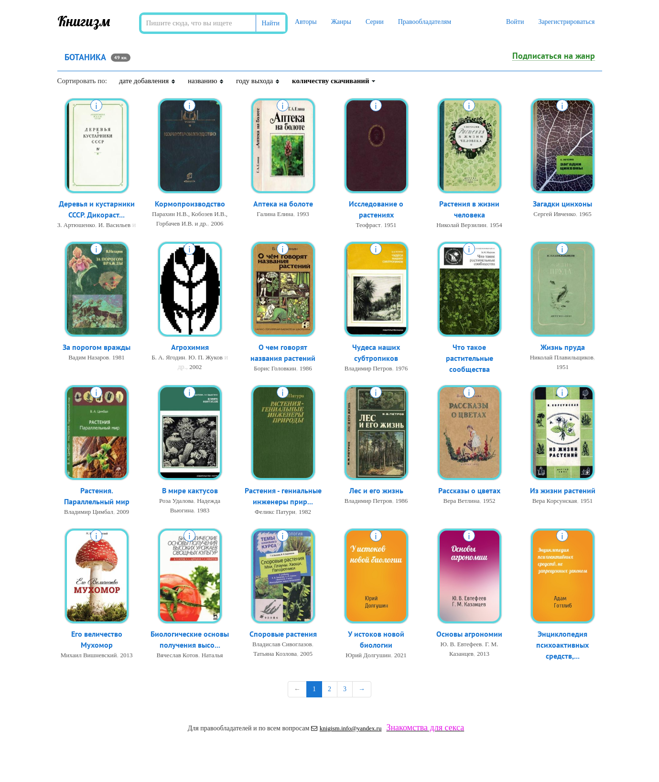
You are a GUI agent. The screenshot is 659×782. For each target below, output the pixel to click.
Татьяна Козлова (275, 653)
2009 (123, 511)
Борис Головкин (275, 368)
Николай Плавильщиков (562, 357)
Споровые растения (283, 634)
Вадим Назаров (88, 357)
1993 (303, 213)
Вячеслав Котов (177, 655)
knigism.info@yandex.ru (346, 728)
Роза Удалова (176, 500)
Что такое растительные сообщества (469, 358)
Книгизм (83, 21)
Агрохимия (190, 347)
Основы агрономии (469, 634)
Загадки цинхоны (562, 203)
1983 (203, 510)
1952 (489, 500)
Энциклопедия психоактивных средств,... (562, 645)
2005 (306, 653)
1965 (585, 213)
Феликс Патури (275, 511)
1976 (401, 368)
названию (206, 81)
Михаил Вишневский (89, 655)
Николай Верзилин (461, 224)
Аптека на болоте (283, 203)
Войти (515, 21)
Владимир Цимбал (88, 511)
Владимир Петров (368, 368)
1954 (496, 224)
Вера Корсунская (554, 500)
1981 (118, 357)
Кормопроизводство (190, 203)
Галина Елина (275, 213)
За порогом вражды (96, 347)
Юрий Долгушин (368, 655)
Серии (375, 21)
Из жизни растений (562, 490)
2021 (400, 655)
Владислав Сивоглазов (282, 644)
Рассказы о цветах (469, 490)
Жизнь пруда (562, 347)
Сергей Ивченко (554, 213)
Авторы (306, 21)
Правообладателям (424, 21)
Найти (271, 23)
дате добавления (147, 81)
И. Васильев (114, 224)
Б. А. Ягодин (168, 357)
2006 (217, 223)
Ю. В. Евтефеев (461, 644)
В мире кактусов (190, 490)
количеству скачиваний (334, 81)
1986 (306, 368)
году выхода (258, 81)
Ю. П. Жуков (205, 357)
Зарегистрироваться (566, 21)
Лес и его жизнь (376, 490)
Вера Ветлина (461, 500)
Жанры (341, 21)
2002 (195, 366)
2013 (126, 655)
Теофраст (368, 224)
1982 (305, 511)
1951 (390, 224)
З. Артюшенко (76, 224)
